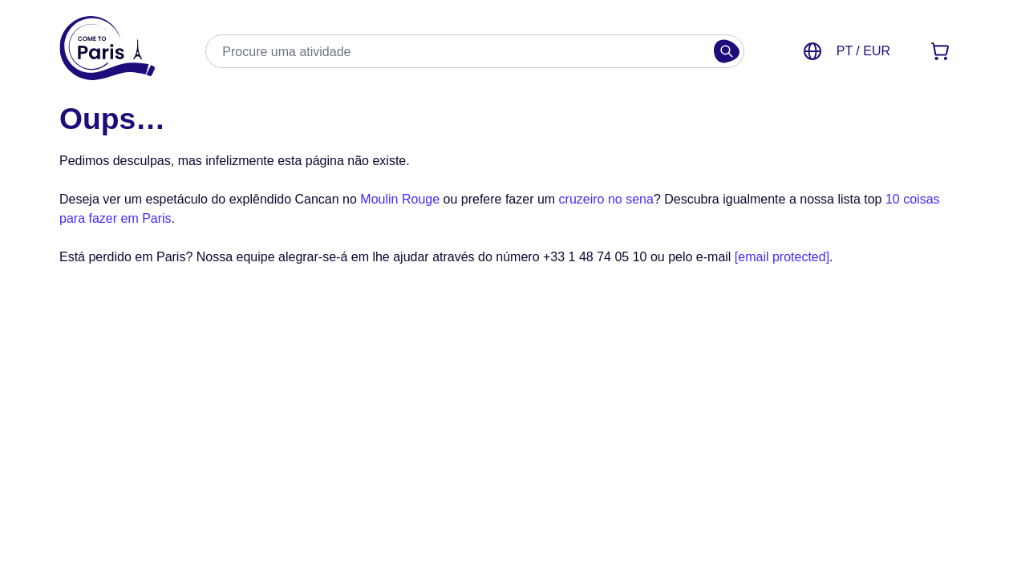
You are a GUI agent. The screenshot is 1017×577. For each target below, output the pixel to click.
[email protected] (782, 257)
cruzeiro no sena (606, 199)
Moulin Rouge (400, 199)
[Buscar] (727, 51)
